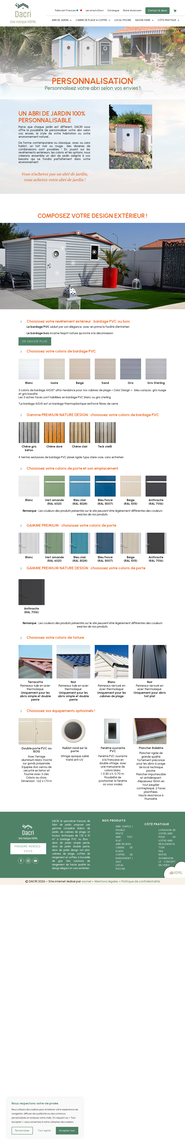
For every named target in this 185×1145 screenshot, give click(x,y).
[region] (45, 1118)
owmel (86, 881)
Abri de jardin (60, 20)
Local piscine (122, 20)
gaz (118, 861)
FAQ (161, 851)
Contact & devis (157, 10)
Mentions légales (106, 881)
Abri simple (123, 826)
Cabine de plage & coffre (91, 20)
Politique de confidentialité (140, 881)
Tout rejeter (44, 1130)
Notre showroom (132, 10)
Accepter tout (67, 1130)
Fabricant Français (68, 10)
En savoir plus (34, 341)
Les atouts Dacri (95, 10)
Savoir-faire (142, 20)
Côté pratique (167, 20)
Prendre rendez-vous (28, 849)
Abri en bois (123, 844)
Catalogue (113, 10)
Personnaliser (22, 1130)
